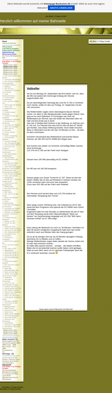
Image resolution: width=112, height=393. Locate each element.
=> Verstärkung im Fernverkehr (9, 235)
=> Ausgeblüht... (8, 177)
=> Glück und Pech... (10, 294)
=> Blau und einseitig (10, 127)
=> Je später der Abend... (11, 125)
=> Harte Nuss (7, 312)
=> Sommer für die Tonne (11, 230)
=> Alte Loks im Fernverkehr (8, 129)
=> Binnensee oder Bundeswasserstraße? (10, 171)
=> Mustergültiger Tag (10, 270)
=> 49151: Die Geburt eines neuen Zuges (10, 275)
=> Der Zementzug (9, 165)
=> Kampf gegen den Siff (11, 288)
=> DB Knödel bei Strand (11, 105)
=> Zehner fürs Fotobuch (11, 292)
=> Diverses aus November (8, 320)
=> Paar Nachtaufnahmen (8, 95)
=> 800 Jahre (7, 192)
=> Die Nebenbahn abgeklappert (9, 155)
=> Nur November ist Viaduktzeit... (10, 189)
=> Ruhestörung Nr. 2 (10, 254)
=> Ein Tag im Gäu (9, 248)
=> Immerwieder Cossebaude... (8, 98)
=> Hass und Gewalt (9, 176)
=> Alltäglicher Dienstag (11, 119)
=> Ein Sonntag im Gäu (11, 143)
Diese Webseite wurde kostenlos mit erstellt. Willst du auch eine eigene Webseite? (56, 6)
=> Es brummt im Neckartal (8, 122)
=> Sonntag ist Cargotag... (7, 238)
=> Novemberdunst (9, 317)
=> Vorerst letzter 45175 (11, 145)
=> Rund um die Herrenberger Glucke (10, 284)
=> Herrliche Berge (9, 141)
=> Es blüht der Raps (10, 163)
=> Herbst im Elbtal (9, 310)
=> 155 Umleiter (8, 158)
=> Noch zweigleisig (9, 136)
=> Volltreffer (7, 277)
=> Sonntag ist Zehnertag (7, 280)
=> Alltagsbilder (8, 250)
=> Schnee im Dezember (11, 325)
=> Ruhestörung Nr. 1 (10, 252)
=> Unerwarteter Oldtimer (8, 138)
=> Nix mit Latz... (8, 88)
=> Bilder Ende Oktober (11, 314)
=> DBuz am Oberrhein (10, 296)
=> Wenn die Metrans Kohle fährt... (10, 198)
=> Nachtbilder (7, 323)
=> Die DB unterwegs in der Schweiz (11, 206)
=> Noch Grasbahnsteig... (8, 202)
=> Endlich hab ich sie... (11, 286)
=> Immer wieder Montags (8, 133)
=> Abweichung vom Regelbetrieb (9, 184)
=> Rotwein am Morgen (11, 212)
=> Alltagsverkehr (8, 306)
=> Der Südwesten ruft (10, 232)
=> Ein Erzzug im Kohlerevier (8, 151)
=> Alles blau (7, 268)
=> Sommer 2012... (9, 227)
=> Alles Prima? (8, 308)
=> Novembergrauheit (10, 316)
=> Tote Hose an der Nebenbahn (9, 304)
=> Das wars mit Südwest (8, 147)
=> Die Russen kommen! (11, 174)
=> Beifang (6, 87)
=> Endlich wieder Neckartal (8, 113)
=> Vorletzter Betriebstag (11, 79)
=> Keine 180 (7, 107)
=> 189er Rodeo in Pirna (11, 228)
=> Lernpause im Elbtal (10, 208)
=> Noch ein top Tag (9, 272)
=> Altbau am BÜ (8, 221)
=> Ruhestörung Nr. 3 (10, 256)
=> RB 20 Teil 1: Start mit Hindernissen (11, 180)
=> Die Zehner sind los (10, 290)
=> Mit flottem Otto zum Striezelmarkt (11, 327)
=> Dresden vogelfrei (10, 301)
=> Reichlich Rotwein (10, 210)
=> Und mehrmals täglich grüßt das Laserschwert (11, 167)
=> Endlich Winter (8, 85)
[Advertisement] (56, 60)
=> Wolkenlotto (7, 187)
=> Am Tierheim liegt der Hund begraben (11, 82)
